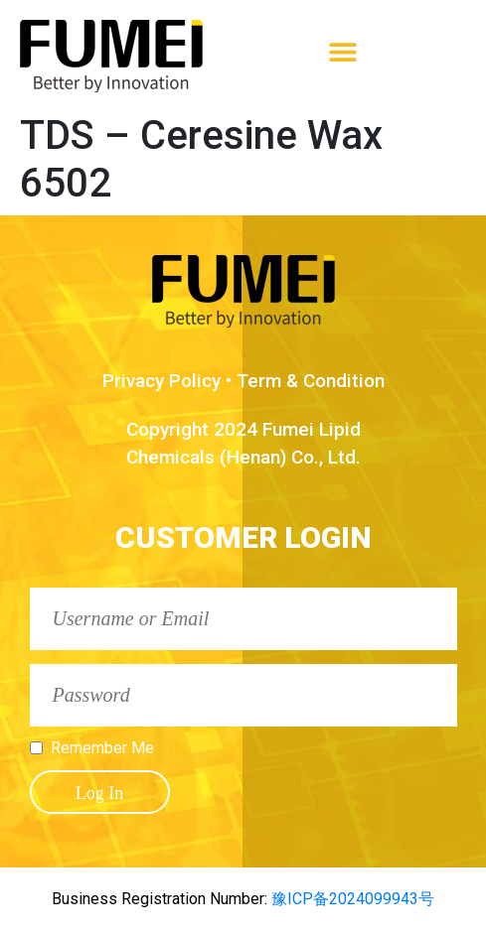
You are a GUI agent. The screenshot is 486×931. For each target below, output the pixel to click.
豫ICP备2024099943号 (350, 898)
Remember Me (102, 748)
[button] (343, 51)
